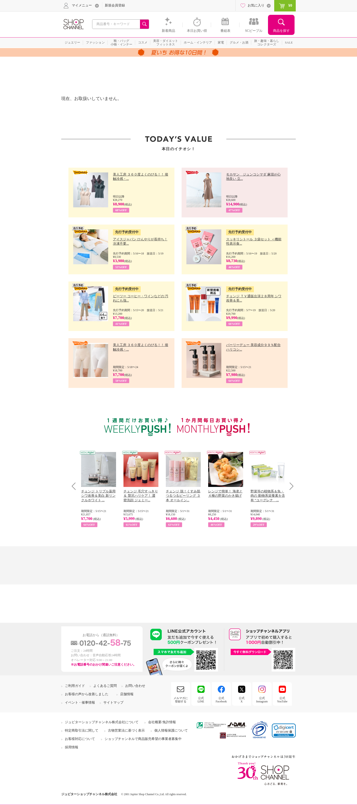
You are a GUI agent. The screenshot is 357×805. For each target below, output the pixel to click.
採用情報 (71, 747)
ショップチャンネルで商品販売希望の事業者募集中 (143, 739)
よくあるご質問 (105, 686)
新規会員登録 (115, 5)
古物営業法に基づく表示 (126, 730)
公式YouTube (282, 699)
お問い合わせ (135, 686)
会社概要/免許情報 (162, 722)
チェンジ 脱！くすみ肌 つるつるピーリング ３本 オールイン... (183, 496)
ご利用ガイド (75, 686)
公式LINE (201, 699)
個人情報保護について (171, 730)
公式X (242, 699)
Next (290, 486)
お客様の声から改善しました (86, 694)
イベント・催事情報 (80, 702)
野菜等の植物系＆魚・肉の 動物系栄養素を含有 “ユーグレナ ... (268, 496)
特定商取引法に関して (81, 730)
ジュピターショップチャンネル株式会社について (102, 722)
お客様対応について (80, 739)
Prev (75, 486)
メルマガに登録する (180, 699)
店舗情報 (127, 694)
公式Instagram (262, 699)
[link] (284, 730)
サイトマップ (113, 702)
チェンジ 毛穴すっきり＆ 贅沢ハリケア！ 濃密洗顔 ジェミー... (140, 496)
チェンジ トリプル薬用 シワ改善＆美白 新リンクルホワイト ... (98, 496)
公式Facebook (221, 699)
